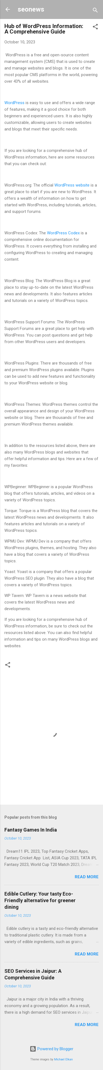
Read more (87, 876)
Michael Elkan (63, 1059)
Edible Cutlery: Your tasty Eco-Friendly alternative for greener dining (40, 900)
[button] (95, 27)
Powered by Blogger (51, 1048)
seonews (31, 9)
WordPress (15, 102)
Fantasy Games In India (30, 830)
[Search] (95, 11)
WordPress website (72, 185)
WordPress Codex (63, 232)
